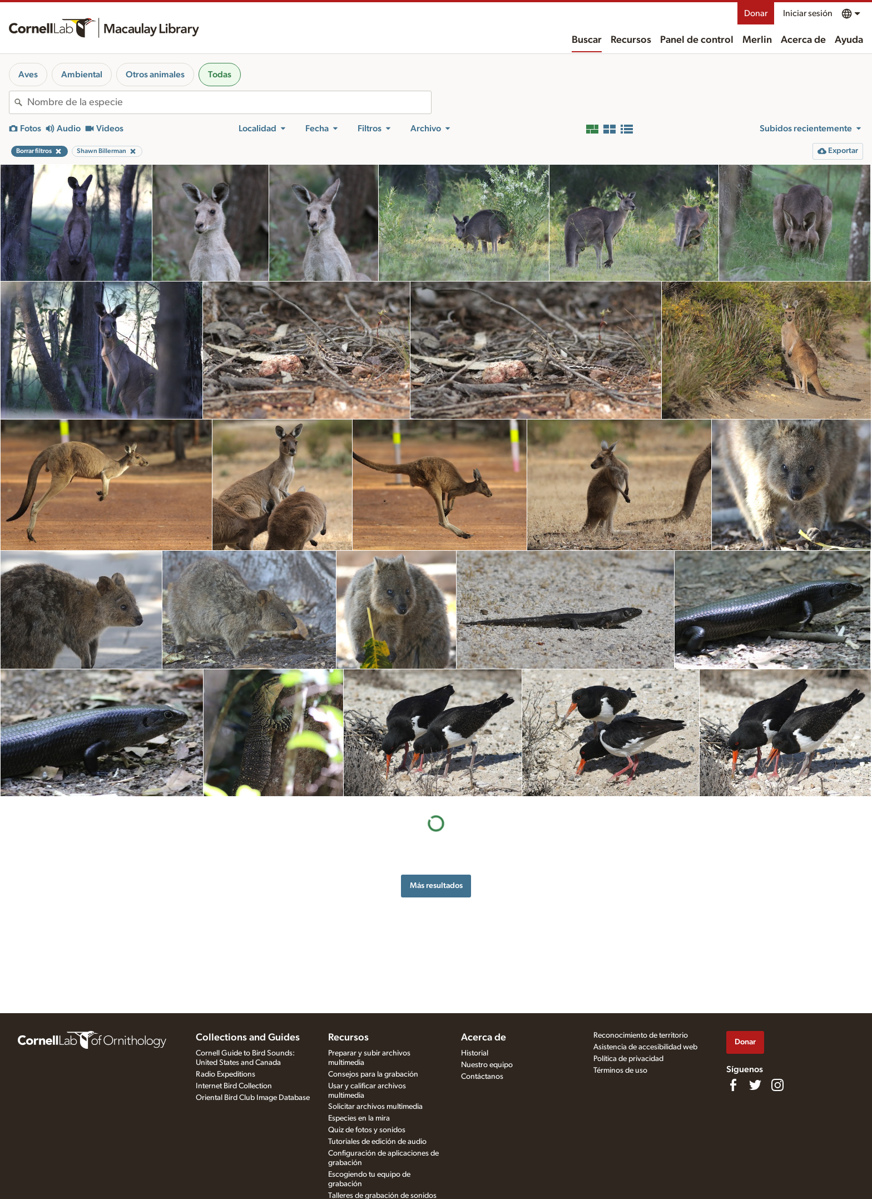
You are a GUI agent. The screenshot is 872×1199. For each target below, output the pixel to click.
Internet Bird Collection (234, 1086)
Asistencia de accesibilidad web (645, 1047)
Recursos (631, 40)
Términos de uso (620, 1070)
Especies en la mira (359, 1118)
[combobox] (229, 102)
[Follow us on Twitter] (755, 1085)
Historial (474, 1053)
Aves (28, 74)
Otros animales (155, 74)
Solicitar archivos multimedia (375, 1107)
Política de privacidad (628, 1059)
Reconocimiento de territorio (640, 1035)
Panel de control (697, 40)
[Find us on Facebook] (733, 1085)
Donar (755, 13)
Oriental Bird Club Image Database (253, 1098)
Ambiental (81, 74)
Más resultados (436, 885)
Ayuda (849, 40)
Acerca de (803, 40)
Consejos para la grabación (373, 1074)
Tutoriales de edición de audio (377, 1142)
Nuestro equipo (487, 1065)
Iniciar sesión (808, 13)
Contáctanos (482, 1076)
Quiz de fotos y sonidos (366, 1130)
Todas (219, 74)
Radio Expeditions (225, 1074)
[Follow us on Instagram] (777, 1085)
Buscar (587, 40)
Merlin (757, 40)
